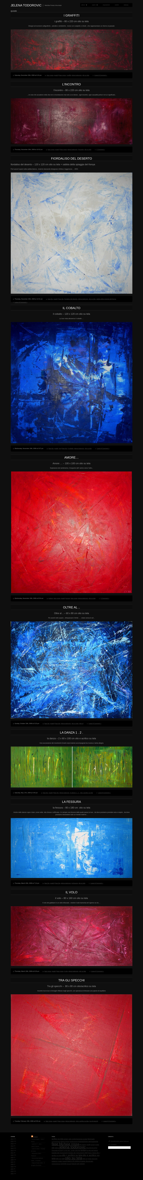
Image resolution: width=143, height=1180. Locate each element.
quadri (56, 75)
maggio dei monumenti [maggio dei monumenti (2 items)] (60, 1153)
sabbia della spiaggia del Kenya (106, 299)
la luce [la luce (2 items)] (60, 1150)
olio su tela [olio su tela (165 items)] (73, 1158)
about (83, 5)
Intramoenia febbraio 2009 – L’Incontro (37, 1159)
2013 (12, 1148)
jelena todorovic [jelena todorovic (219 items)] (72, 1147)
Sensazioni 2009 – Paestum (36, 1154)
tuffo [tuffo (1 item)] (78, 1164)
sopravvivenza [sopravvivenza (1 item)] (56, 1164)
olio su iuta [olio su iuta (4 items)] (60, 1159)
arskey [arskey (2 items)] (66, 1139)
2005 (12, 1166)
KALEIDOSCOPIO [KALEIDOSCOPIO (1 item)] (91, 1148)
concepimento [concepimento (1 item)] (56, 1141)
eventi (117, 5)
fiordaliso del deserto (71, 158)
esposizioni (106, 5)
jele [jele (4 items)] (53, 1148)
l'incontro (81, 149)
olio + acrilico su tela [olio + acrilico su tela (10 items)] (72, 1155)
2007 (12, 1162)
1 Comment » (101, 149)
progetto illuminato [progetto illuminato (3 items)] (86, 1161)
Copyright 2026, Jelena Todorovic (120, 1141)
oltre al (81, 723)
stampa (126, 5)
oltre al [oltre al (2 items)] (85, 1159)
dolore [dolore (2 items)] (63, 1142)
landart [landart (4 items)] (83, 1150)
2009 (12, 1157)
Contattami (113, 1144)
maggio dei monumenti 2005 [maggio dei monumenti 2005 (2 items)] (78, 1153)
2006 (12, 1164)
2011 (12, 1152)
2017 (12, 1139)
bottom (51, 598)
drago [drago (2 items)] (67, 1142)
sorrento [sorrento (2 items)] (63, 1164)
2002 (12, 1173)
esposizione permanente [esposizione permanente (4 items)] (88, 1141)
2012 (12, 1150)
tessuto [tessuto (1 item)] (69, 1164)
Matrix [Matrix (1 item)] (90, 1153)
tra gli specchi (93, 1121)
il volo (71, 892)
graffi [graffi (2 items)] (88, 1145)
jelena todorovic (77, 75)
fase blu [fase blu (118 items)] (58, 1144)
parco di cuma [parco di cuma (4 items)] (73, 1161)
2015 (12, 1143)
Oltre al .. (71, 607)
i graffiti (71, 15)
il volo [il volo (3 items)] (97, 1145)
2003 (12, 1171)
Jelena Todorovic (26, 5)
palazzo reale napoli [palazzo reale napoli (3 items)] (59, 1161)
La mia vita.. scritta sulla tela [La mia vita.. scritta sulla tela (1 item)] (71, 1150)
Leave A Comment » (100, 75)
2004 (12, 1169)
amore (68, 598)
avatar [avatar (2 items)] (85, 1139)
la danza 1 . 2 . (71, 732)
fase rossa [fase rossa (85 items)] (71, 1144)
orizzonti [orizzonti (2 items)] (94, 1159)
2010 (12, 1155)
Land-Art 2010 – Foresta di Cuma (38, 1150)
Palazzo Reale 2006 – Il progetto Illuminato (38, 1164)
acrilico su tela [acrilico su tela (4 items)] (57, 1139)
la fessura (71, 801)
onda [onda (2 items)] (89, 1159)
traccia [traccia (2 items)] (74, 1164)
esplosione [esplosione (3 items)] (74, 1142)
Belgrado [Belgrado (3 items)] (91, 1139)
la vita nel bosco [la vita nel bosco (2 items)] (92, 1150)
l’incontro (71, 84)
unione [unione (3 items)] (82, 1164)
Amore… (71, 457)
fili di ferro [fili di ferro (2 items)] (83, 1145)
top (60, 448)
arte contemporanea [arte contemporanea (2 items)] (76, 1139)
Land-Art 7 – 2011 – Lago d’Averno (37, 1145)
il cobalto (71, 308)
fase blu (50, 299)
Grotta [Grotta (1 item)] (92, 1144)
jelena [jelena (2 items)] (57, 1148)
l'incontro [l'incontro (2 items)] (55, 1150)
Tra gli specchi (71, 980)
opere (94, 5)
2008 (12, 1159)
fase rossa (50, 75)
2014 (12, 1145)
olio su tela (85, 75)
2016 (12, 1141)
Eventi (35, 1137)
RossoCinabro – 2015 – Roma (38, 1140)
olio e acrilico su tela (86, 792)
